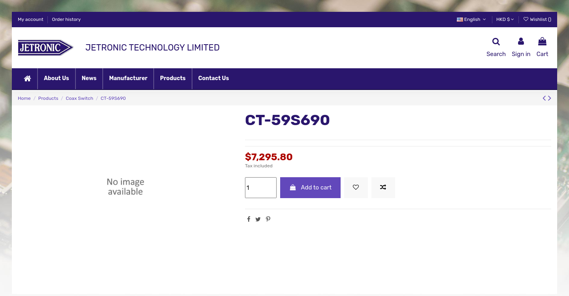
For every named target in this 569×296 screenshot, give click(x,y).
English (472, 19)
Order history (66, 19)
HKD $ (505, 19)
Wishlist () (537, 19)
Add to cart (310, 187)
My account (31, 19)
